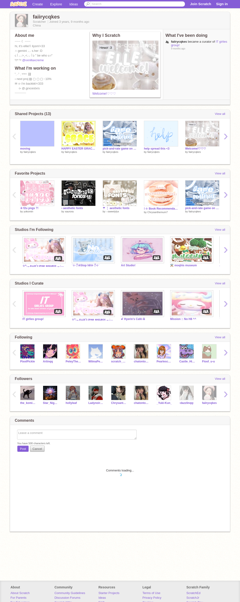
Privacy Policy (151, 597)
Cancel (37, 449)
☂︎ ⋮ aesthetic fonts (116, 208)
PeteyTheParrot (73, 361)
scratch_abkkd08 (119, 361)
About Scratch (20, 593)
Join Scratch (200, 4)
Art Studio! (128, 265)
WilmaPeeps (96, 361)
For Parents (18, 597)
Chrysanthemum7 (157, 212)
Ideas (73, 4)
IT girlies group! (33, 319)
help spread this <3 (156, 148)
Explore (56, 4)
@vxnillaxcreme (33, 60)
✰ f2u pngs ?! (29, 208)
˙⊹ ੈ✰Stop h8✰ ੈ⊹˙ (85, 265)
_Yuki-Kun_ (164, 403)
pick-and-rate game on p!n (120, 148)
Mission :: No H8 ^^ (183, 319)
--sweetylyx (112, 211)
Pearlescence (164, 361)
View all (220, 114)
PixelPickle (27, 361)
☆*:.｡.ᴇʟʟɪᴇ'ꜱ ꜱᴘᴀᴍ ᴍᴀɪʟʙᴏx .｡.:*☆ (43, 265)
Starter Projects (109, 593)
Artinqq (48, 361)
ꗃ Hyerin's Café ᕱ (133, 319)
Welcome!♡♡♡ (104, 93)
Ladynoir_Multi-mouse (96, 403)
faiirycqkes (30, 151)
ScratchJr (192, 597)
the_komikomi (28, 403)
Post (23, 449)
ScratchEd (193, 593)
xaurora (69, 211)
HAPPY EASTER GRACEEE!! (78, 148)
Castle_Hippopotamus (187, 361)
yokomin (28, 211)
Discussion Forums (67, 597)
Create (37, 4)
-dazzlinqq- (186, 403)
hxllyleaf (71, 403)
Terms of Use (151, 593)
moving (25, 148)
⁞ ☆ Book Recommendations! (161, 208)
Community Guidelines (69, 593)
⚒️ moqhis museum (183, 265)
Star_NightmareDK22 (51, 403)
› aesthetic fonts (72, 208)
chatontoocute (142, 361)
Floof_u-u (208, 361)
